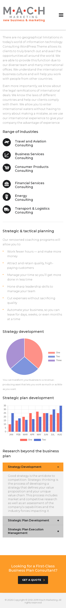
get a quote (33, 579)
